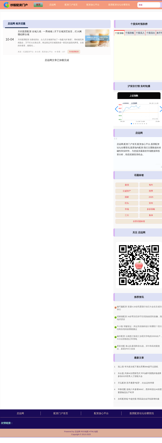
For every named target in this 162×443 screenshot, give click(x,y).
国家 (127, 197)
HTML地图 (93, 431)
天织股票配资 (74, 52)
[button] (116, 109)
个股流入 (140, 33)
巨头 (127, 203)
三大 (127, 215)
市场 (127, 209)
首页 (38, 5)
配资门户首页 (71, 5)
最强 (127, 185)
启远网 (52, 5)
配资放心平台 (92, 5)
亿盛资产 (127, 191)
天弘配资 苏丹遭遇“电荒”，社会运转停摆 (136, 383)
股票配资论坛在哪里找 (119, 5)
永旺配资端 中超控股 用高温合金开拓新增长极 (138, 399)
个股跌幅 (129, 33)
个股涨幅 (119, 33)
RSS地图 (84, 431)
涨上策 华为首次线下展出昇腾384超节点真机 (138, 366)
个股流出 (150, 33)
